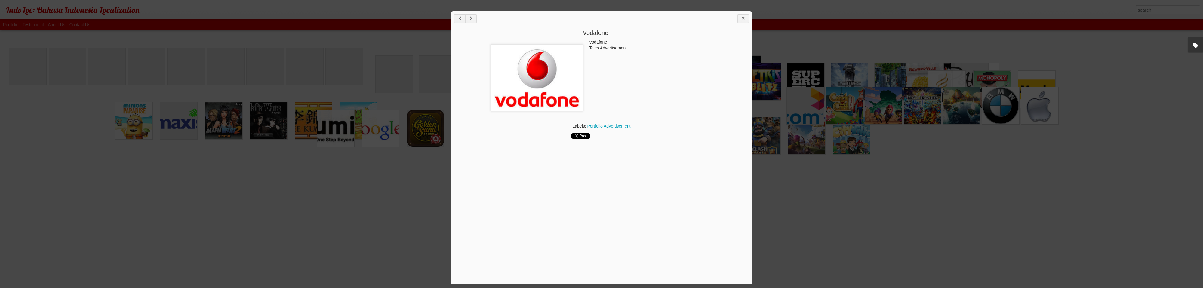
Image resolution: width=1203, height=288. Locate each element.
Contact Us (79, 24)
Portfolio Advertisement (609, 126)
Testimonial (33, 24)
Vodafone (595, 32)
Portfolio (10, 24)
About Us (56, 24)
